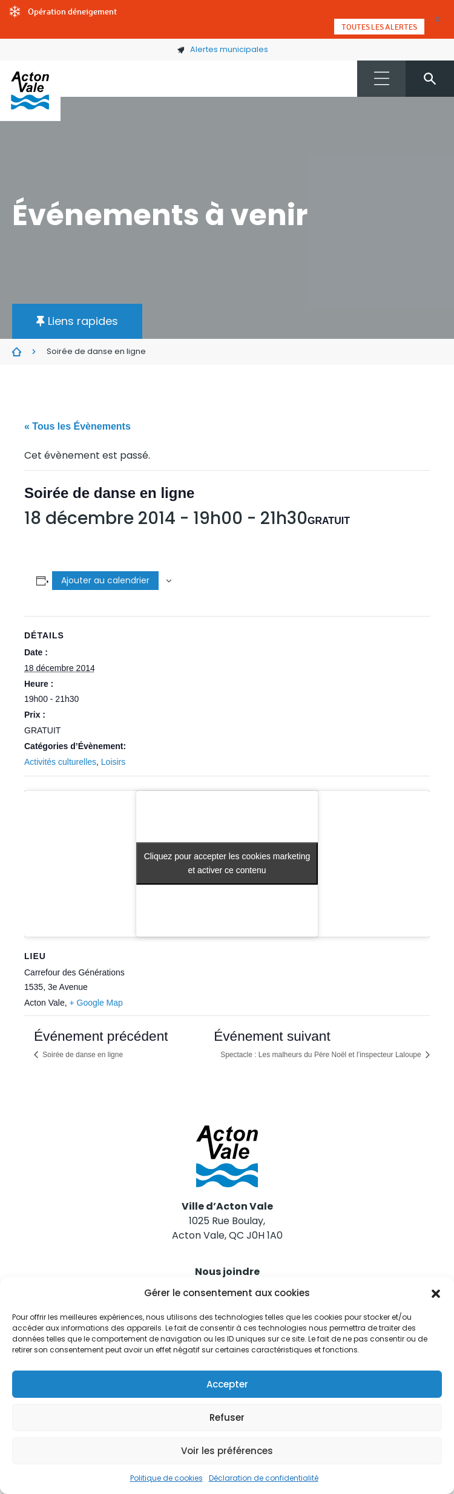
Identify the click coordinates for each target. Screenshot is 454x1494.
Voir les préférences (227, 1450)
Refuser (227, 1417)
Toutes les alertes (379, 26)
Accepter (227, 1384)
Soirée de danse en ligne (82, 1054)
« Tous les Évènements (77, 426)
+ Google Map (95, 1002)
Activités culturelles (60, 762)
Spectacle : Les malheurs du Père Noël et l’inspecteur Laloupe (321, 1054)
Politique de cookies (166, 1478)
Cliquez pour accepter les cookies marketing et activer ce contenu (227, 863)
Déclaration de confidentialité (263, 1478)
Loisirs (113, 762)
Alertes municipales (222, 49)
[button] (436, 1293)
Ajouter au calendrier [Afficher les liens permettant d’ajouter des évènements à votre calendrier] (105, 580)
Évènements (16, 352)
